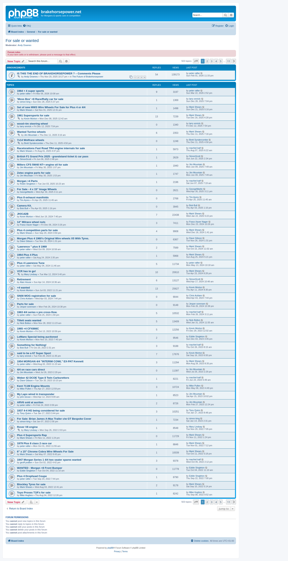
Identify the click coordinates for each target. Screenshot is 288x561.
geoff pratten (26, 462)
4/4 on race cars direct (31, 369)
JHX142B (22, 213)
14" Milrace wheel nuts (31, 222)
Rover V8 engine (27, 426)
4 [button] (216, 61)
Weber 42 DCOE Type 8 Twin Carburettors (43, 377)
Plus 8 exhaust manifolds (33, 197)
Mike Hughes (26, 495)
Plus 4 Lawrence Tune (31, 263)
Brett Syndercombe (33, 143)
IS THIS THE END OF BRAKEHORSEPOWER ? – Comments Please (58, 73)
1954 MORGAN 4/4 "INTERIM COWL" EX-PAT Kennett (50, 361)
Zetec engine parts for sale (33, 172)
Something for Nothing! (31, 344)
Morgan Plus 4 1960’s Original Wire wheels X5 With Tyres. (53, 238)
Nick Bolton (25, 323)
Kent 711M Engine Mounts (33, 385)
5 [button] (220, 61)
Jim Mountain (30, 135)
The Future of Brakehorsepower (87, 76)
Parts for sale (25, 303)
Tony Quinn (25, 413)
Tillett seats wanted (29, 320)
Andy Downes (24, 45)
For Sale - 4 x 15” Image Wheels (37, 189)
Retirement (24, 279)
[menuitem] (27, 25)
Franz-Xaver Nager (29, 225)
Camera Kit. (24, 205)
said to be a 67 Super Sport (34, 353)
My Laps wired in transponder (35, 394)
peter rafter (194, 73)
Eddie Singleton (197, 336)
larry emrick (195, 99)
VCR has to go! (26, 271)
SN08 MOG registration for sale (36, 295)
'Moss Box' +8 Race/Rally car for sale (40, 99)
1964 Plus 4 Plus (27, 254)
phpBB (110, 548)
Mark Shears (26, 110)
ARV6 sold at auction (30, 402)
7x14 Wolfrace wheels (30, 140)
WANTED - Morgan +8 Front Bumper (39, 467)
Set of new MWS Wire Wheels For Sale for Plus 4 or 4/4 (51, 107)
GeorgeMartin (26, 192)
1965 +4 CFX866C (28, 328)
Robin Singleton (28, 184)
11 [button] (228, 61)
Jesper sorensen (28, 306)
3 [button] (211, 61)
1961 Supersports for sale (33, 115)
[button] (196, 61)
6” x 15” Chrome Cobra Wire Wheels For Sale (45, 451)
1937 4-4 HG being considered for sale (41, 410)
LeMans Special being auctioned (37, 336)
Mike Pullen (25, 388)
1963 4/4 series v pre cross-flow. (37, 312)
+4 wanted (23, 287)
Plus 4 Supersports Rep (32, 435)
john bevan (25, 397)
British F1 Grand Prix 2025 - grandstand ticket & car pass (52, 156)
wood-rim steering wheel (32, 123)
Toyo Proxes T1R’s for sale (34, 492)
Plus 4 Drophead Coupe (32, 476)
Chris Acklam (26, 298)
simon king (25, 102)
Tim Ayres (25, 200)
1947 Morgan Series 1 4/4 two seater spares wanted (49, 459)
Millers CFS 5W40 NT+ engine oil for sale (42, 164)
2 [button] (207, 61)
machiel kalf (195, 148)
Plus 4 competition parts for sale (37, 230)
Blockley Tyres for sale (31, 484)
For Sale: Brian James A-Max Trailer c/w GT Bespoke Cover (54, 418)
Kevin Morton (30, 118)
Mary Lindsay (30, 274)
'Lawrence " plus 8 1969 (32, 246)
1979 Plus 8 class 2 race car (34, 443)
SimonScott (25, 159)
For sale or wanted (22, 40)
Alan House (25, 282)
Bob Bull (24, 208)
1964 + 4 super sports (30, 90)
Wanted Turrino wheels (31, 131)
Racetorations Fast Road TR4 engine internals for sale (51, 148)
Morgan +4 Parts (27, 181)
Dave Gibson (26, 241)
